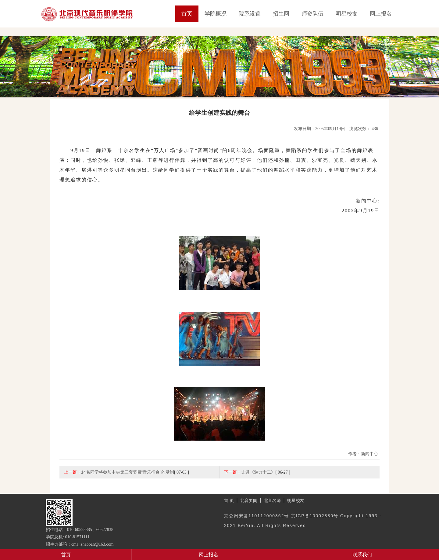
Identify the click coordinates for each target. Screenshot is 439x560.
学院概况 (216, 14)
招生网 (281, 14)
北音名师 (272, 500)
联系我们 (362, 554)
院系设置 (250, 14)
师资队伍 (312, 14)
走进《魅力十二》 (258, 472)
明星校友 (347, 14)
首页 (186, 14)
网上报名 (381, 14)
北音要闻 (248, 500)
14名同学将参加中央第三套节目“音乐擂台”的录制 (127, 472)
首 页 (229, 500)
